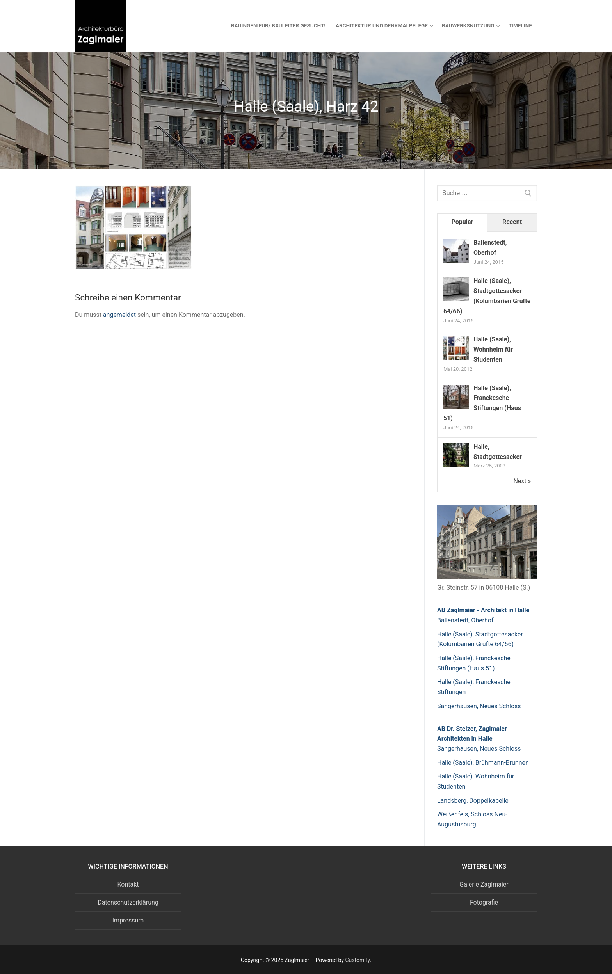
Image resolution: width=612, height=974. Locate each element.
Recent (512, 222)
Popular (462, 222)
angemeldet (119, 314)
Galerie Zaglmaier (483, 884)
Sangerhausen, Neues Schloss (479, 706)
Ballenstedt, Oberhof (465, 620)
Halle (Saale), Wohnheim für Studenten (493, 349)
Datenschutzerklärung (128, 902)
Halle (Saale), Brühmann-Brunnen (483, 762)
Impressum (128, 920)
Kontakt (128, 884)
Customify (357, 960)
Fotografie (484, 902)
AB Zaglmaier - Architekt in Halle (483, 610)
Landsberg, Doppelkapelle (473, 800)
